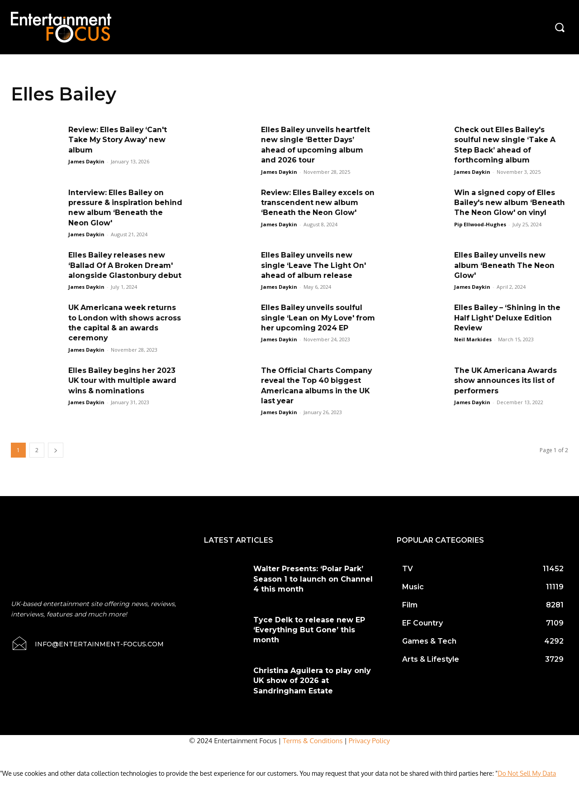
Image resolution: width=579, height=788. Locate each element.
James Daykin (86, 161)
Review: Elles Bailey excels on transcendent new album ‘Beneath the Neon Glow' (316, 202)
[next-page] (55, 460)
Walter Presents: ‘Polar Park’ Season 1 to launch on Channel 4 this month (313, 589)
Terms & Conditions (313, 750)
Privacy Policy (369, 750)
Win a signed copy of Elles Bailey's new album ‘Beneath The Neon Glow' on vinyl (510, 202)
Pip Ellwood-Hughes (480, 224)
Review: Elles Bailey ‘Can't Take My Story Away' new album (118, 139)
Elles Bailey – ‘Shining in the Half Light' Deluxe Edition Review (508, 328)
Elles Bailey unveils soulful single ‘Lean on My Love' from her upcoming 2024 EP (316, 328)
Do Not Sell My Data (527, 783)
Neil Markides (473, 349)
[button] (559, 27)
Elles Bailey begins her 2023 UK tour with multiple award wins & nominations (123, 390)
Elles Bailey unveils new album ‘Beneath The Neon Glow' (505, 265)
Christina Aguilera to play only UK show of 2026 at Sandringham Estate (312, 690)
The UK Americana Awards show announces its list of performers (506, 390)
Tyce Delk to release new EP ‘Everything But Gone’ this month (309, 640)
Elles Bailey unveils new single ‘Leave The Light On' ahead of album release (314, 265)
